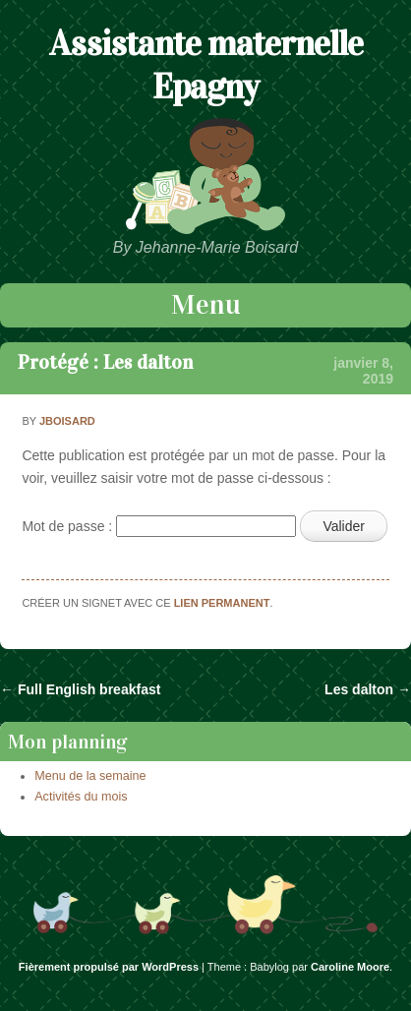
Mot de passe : (159, 526)
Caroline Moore (350, 967)
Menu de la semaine (90, 776)
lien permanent (222, 603)
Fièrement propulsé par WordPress (109, 967)
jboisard (67, 421)
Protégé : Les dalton (105, 362)
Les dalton (367, 689)
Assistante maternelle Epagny (206, 65)
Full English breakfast (80, 689)
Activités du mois (80, 796)
